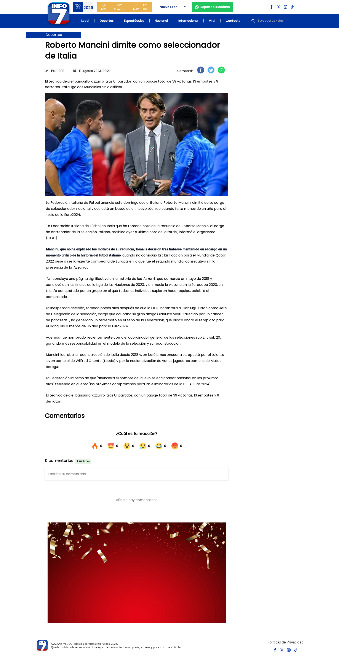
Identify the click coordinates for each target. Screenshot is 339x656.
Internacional (188, 21)
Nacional (161, 21)
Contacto (233, 21)
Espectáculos (134, 21)
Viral (212, 21)
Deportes (107, 21)
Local (85, 21)
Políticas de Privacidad (285, 642)
